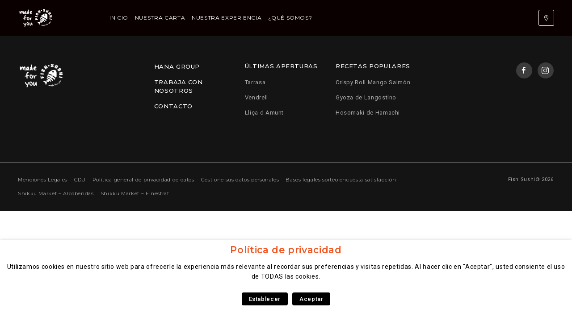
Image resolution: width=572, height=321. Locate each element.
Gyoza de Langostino (366, 97)
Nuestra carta (160, 17)
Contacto (173, 106)
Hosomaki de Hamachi (368, 112)
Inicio (118, 17)
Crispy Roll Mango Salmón (373, 82)
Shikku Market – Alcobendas (56, 193)
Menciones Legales (42, 180)
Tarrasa (255, 82)
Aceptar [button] (311, 299)
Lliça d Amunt (264, 112)
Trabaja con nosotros (178, 86)
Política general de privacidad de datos (143, 180)
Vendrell (256, 97)
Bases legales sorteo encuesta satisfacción (341, 180)
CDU (80, 180)
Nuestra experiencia (226, 17)
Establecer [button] (265, 299)
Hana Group (177, 66)
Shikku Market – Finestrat (135, 193)
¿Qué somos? (290, 17)
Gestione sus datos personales (240, 180)
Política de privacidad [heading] (285, 249)
